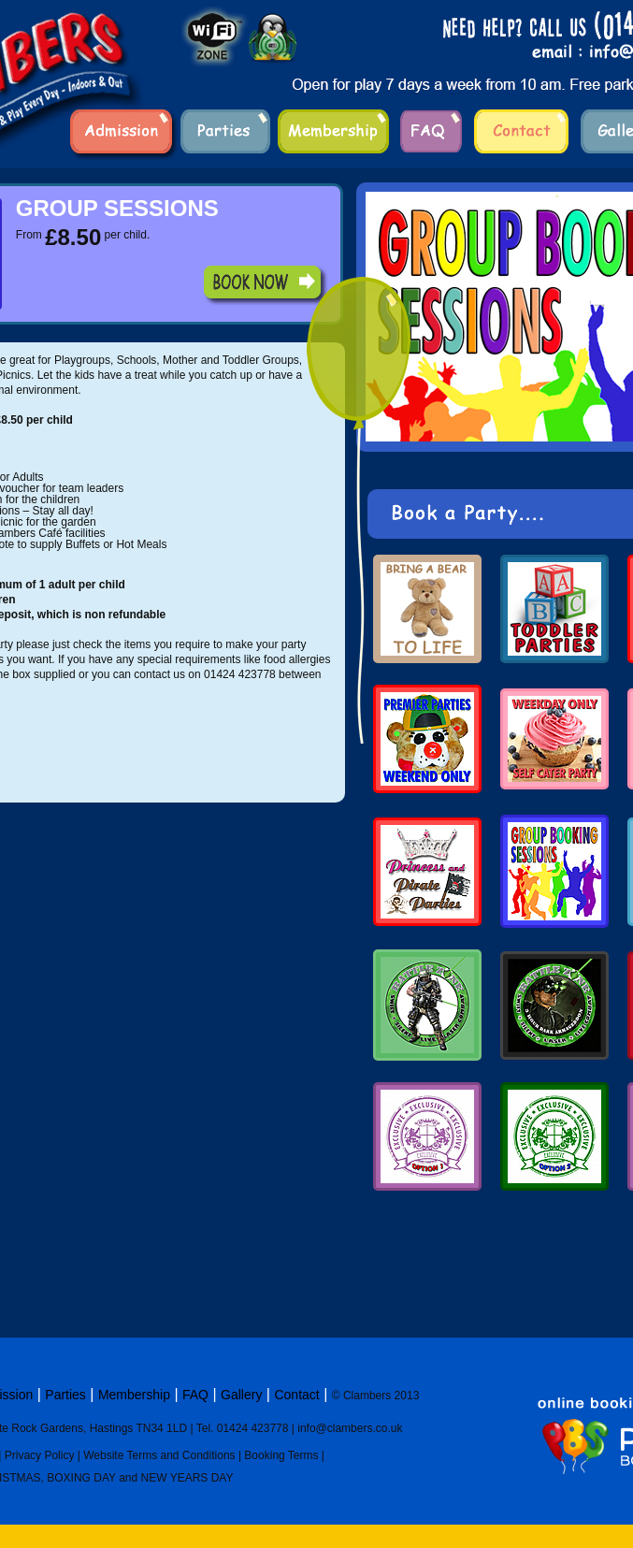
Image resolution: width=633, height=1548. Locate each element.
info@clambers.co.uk (349, 1428)
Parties (65, 1394)
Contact (296, 1394)
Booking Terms (281, 1455)
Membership (134, 1394)
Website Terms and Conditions (159, 1455)
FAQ (195, 1394)
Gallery (241, 1394)
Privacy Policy (40, 1455)
